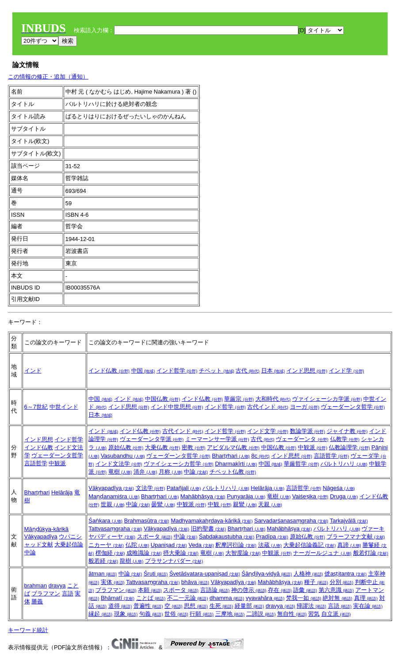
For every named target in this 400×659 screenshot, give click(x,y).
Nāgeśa (338, 488)
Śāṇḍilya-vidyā (267, 573)
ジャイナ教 (347, 431)
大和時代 (273, 398)
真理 (366, 598)
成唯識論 (144, 553)
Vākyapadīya (111, 488)
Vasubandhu (123, 455)
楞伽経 (110, 553)
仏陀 (137, 545)
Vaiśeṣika (310, 496)
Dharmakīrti (236, 463)
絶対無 (337, 598)
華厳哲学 (301, 463)
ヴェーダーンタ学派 (152, 439)
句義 (151, 613)
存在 (280, 590)
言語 (67, 593)
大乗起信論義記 (309, 545)
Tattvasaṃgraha (115, 528)
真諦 (349, 545)
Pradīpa (272, 536)
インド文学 (267, 431)
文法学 (150, 488)
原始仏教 (126, 447)
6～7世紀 (36, 406)
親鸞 (245, 504)
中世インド (64, 406)
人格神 (308, 573)
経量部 (249, 606)
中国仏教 (162, 398)
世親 (113, 504)
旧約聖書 (208, 528)
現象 (126, 613)
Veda (200, 545)
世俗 (176, 613)
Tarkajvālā (349, 520)
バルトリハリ (343, 463)
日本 (273, 370)
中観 (220, 504)
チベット (216, 370)
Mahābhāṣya (202, 496)
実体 (113, 582)
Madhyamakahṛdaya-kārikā (211, 520)
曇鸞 (163, 504)
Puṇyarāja (246, 496)
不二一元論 (187, 598)
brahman (35, 585)
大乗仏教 (162, 447)
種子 (316, 582)
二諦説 (261, 613)
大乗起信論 (68, 544)
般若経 (103, 560)
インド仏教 (109, 370)
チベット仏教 (233, 471)
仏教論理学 (349, 447)
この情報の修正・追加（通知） (48, 76)
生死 (221, 606)
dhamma (227, 598)
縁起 (100, 613)
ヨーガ (305, 406)
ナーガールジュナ (322, 553)
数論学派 (307, 431)
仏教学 (345, 439)
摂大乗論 (180, 553)
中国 (143, 370)
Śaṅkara (105, 520)
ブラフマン (45, 593)
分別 (342, 582)
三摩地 (230, 613)
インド (33, 370)
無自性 (292, 613)
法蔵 (270, 545)
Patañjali (184, 488)
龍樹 (132, 560)
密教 (194, 447)
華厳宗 (239, 398)
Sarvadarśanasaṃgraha (291, 520)
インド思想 (307, 370)
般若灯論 (371, 553)
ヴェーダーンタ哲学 (353, 406)
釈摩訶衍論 (235, 545)
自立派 (336, 613)
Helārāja (61, 492)
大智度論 (243, 553)
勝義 (37, 601)
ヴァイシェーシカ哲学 (178, 463)
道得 (120, 606)
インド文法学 (118, 463)
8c (260, 455)
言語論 (215, 590)
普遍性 (148, 606)
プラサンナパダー (174, 560)
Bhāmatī (117, 598)
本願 (150, 590)
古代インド (267, 406)
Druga (344, 496)
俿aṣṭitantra (345, 573)
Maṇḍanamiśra (113, 496)
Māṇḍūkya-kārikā (46, 529)
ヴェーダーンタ (302, 439)
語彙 (305, 590)
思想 (196, 606)
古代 (247, 370)
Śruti (156, 573)
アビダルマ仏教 (233, 447)
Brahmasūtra (146, 520)
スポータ (154, 536)
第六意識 (336, 590)
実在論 (368, 606)
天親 (270, 504)
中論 (196, 471)
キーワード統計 (28, 630)
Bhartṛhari (230, 455)
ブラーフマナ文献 (356, 536)
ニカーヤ (106, 545)
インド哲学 (177, 370)
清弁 (145, 471)
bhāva (195, 582)
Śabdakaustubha (226, 536)
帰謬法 (311, 606)
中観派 (57, 463)
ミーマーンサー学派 (217, 439)
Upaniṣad (169, 545)
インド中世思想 (177, 406)
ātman (102, 573)
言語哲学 (35, 463)
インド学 (346, 370)
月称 (171, 471)
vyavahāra (265, 598)
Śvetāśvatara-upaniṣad (204, 573)
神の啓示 (249, 590)
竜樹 (120, 471)
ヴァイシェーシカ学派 (327, 398)
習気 (314, 613)
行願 (201, 613)
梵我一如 (303, 598)
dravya (56, 585)
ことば (151, 598)
